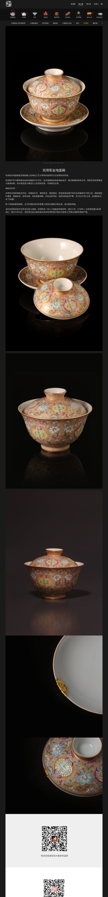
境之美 (88, 4)
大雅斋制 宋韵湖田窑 (18, 23)
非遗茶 (73, 4)
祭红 (77, 23)
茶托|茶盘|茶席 (100, 17)
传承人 (96, 4)
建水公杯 (89, 17)
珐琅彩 (86, 23)
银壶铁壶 (12, 17)
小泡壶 (24, 17)
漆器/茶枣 (56, 17)
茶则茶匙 (67, 17)
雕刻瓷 (55, 23)
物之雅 (80, 4)
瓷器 (35, 17)
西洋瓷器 (45, 23)
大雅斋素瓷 (34, 23)
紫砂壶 (46, 17)
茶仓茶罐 (78, 17)
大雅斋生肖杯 (67, 23)
